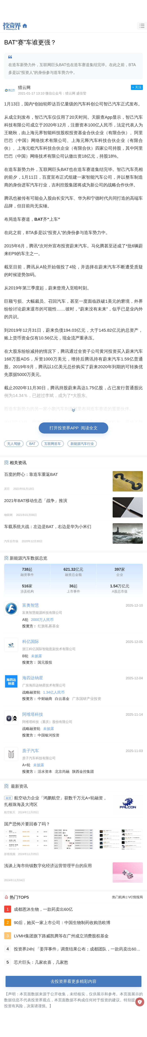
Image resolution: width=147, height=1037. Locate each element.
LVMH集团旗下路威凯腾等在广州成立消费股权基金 (61, 936)
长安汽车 (65, 198)
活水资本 (45, 772)
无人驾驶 (13, 444)
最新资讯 (19, 786)
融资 (8, 798)
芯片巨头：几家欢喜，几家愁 (41, 962)
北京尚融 (62, 772)
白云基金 (62, 699)
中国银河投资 (48, 735)
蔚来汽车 (78, 245)
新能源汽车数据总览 (28, 558)
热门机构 (119, 897)
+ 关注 (137, 87)
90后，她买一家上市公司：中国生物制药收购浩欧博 (62, 922)
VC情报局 (135, 897)
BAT (32, 444)
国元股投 (45, 662)
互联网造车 (52, 444)
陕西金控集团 (83, 772)
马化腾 (97, 245)
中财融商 (45, 699)
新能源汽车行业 (82, 444)
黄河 (104, 351)
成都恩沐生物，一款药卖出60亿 (43, 909)
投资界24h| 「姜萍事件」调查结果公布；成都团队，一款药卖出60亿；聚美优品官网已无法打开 (75, 950)
